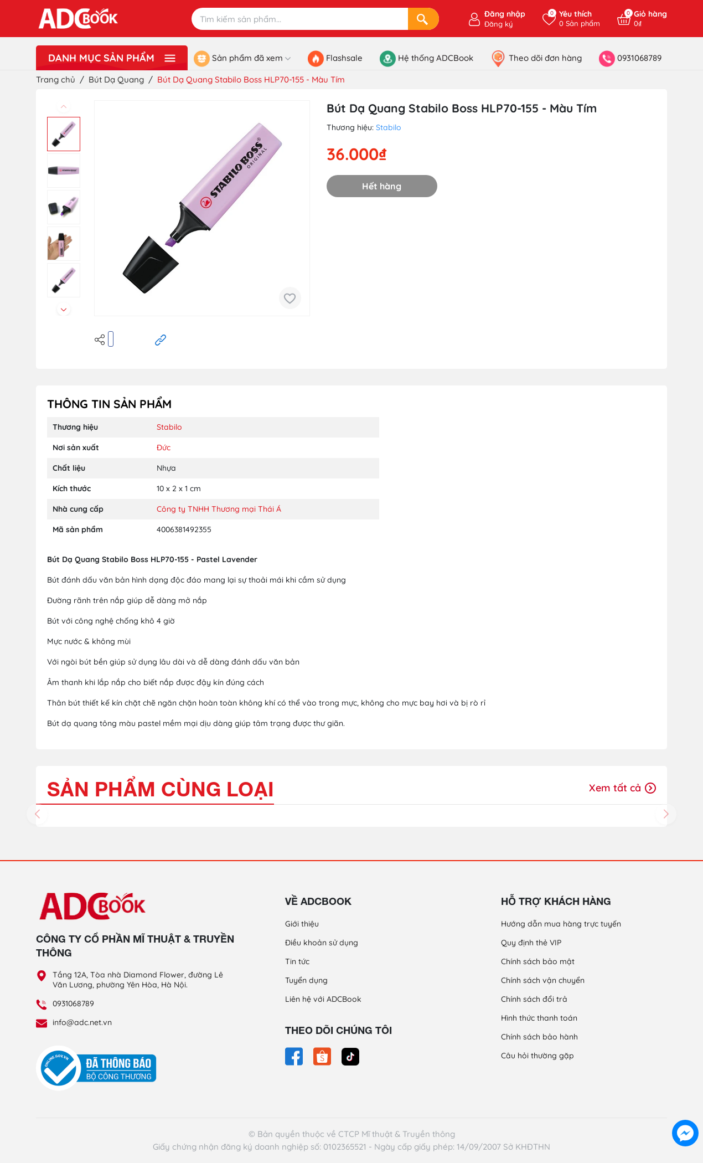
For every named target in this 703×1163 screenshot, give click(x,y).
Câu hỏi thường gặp (537, 1056)
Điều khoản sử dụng (321, 943)
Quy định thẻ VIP (531, 943)
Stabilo (388, 127)
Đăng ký (498, 23)
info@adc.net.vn (82, 1022)
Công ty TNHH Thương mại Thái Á (219, 509)
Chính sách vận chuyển (543, 980)
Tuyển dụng (306, 980)
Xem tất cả (622, 787)
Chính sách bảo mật (538, 961)
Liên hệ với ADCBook (323, 999)
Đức (163, 447)
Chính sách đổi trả (534, 999)
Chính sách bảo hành (539, 1037)
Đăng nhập (504, 14)
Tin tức (297, 961)
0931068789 (73, 1003)
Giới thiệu (302, 924)
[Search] (423, 19)
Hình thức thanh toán (539, 1018)
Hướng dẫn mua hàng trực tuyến (561, 924)
